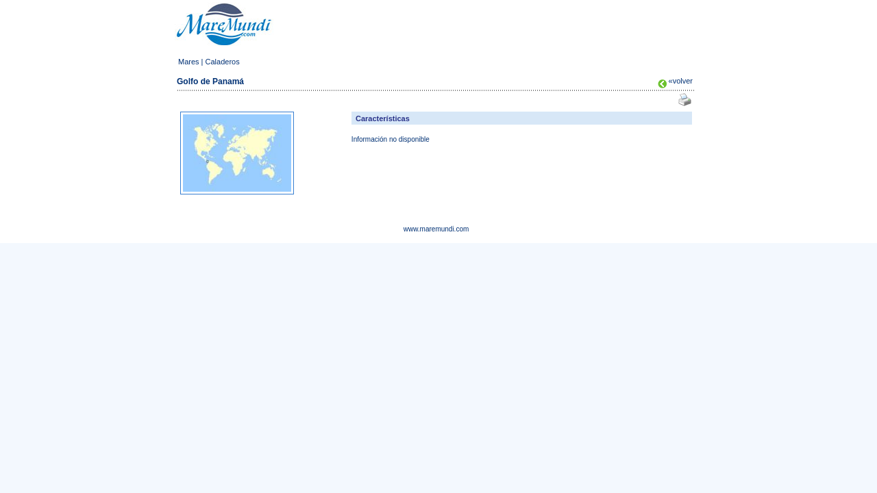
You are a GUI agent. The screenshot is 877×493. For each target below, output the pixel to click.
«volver (681, 81)
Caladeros (223, 62)
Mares (188, 62)
